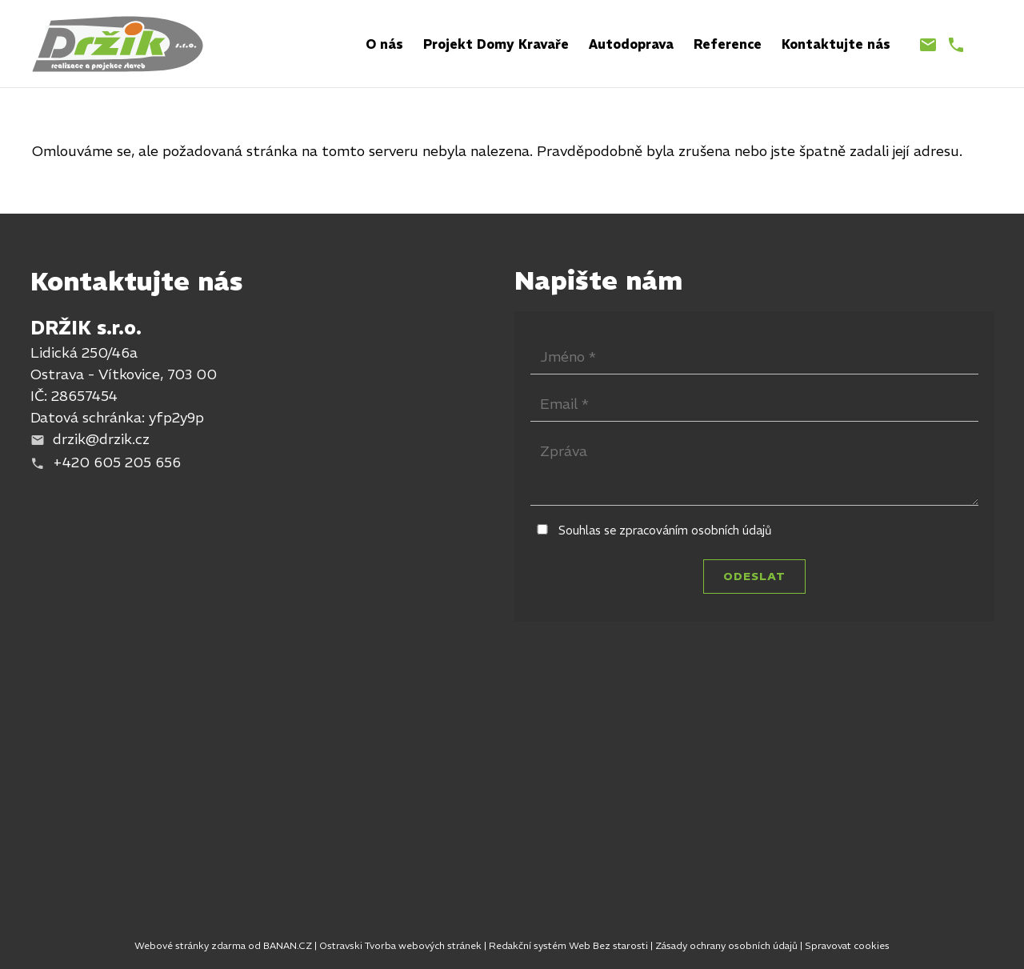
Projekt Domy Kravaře (496, 44)
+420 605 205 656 (117, 462)
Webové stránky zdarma (190, 945)
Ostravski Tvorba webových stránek (400, 945)
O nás (384, 44)
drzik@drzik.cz (101, 439)
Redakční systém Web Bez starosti (568, 945)
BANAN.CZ (287, 945)
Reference (728, 44)
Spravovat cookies (847, 945)
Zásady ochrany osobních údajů (726, 945)
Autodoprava (631, 44)
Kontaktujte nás (836, 44)
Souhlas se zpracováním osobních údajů (665, 530)
